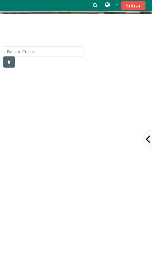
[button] (111, 5)
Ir (9, 62)
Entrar (133, 5)
